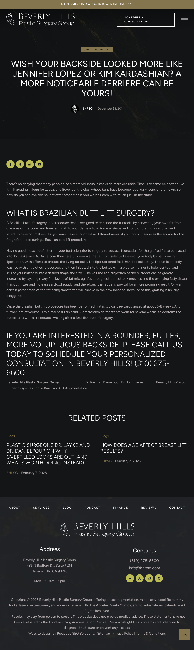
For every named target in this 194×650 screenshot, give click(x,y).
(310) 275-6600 (144, 560)
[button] (146, 19)
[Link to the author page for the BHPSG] (75, 109)
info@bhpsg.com (144, 568)
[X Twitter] (20, 164)
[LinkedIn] (30, 164)
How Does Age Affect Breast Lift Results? (143, 448)
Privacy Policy (122, 633)
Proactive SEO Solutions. (76, 633)
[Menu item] (14, 508)
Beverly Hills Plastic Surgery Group (65, 600)
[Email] (39, 164)
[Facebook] (10, 164)
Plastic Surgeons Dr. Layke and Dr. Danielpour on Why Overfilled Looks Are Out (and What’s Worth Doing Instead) (48, 454)
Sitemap (103, 633)
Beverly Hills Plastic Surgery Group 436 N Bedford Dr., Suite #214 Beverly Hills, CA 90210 (49, 565)
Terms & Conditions (151, 633)
